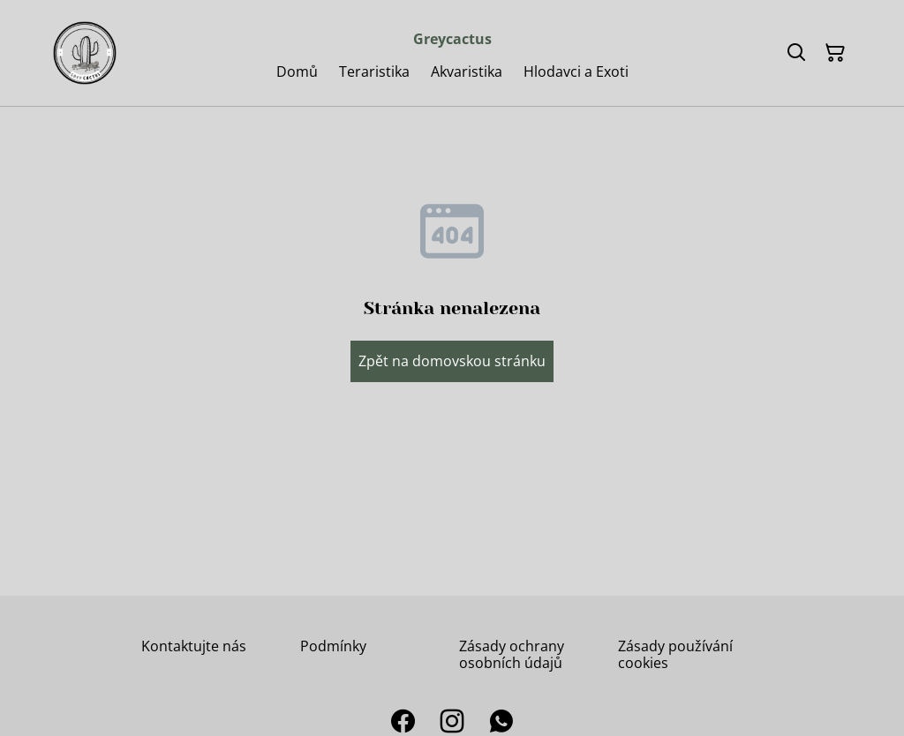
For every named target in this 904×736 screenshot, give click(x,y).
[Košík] (835, 53)
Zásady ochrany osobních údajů (511, 654)
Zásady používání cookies (675, 654)
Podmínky (333, 646)
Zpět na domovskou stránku (452, 361)
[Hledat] (796, 53)
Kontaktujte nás (193, 646)
